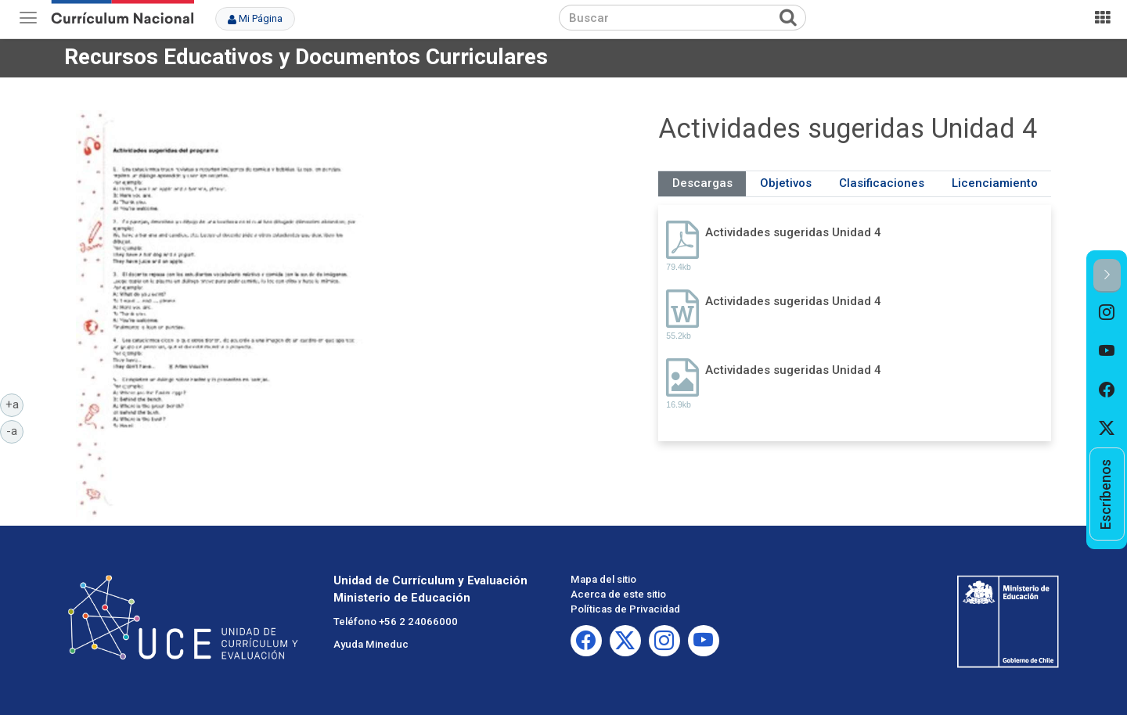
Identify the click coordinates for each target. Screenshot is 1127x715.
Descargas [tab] (702, 183)
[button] (1107, 276)
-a (14, 430)
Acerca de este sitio (618, 594)
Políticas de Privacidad (625, 609)
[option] (1107, 312)
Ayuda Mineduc (371, 644)
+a (14, 403)
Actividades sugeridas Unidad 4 (793, 232)
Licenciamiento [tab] (995, 183)
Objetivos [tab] (786, 183)
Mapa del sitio (603, 579)
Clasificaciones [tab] (881, 183)
